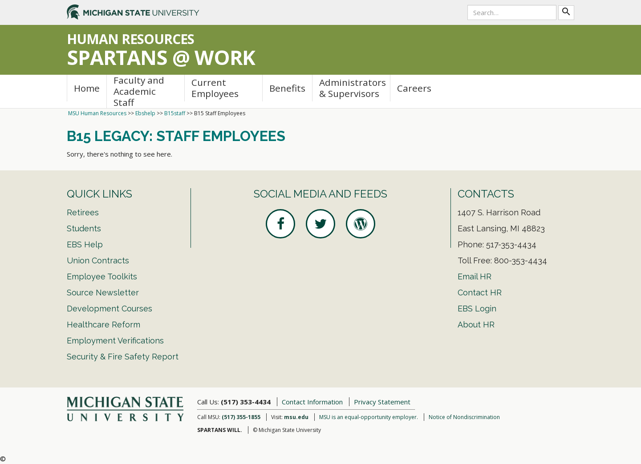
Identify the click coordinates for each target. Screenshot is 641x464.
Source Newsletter (103, 292)
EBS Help (85, 244)
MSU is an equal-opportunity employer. (368, 417)
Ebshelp (145, 113)
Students (84, 228)
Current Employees (215, 88)
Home (87, 88)
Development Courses (109, 308)
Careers (414, 88)
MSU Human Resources (97, 113)
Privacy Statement (382, 401)
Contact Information (312, 401)
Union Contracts (98, 260)
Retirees (83, 212)
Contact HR (480, 292)
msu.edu (296, 417)
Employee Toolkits (102, 276)
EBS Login (477, 308)
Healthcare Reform (103, 324)
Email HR (474, 276)
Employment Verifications (115, 340)
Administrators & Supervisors (352, 88)
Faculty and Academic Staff (139, 91)
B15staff (174, 113)
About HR (476, 324)
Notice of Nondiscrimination (464, 417)
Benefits (287, 88)
